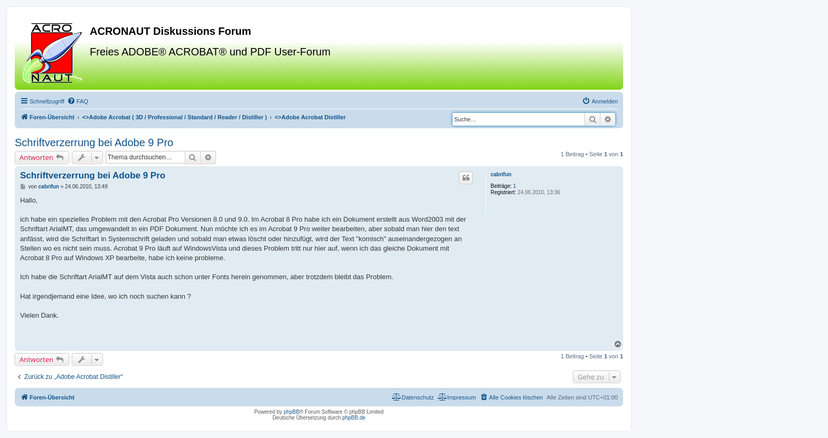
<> (174, 117)
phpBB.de (353, 418)
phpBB (291, 412)
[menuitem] (77, 101)
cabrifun (501, 174)
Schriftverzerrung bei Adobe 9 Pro (94, 142)
